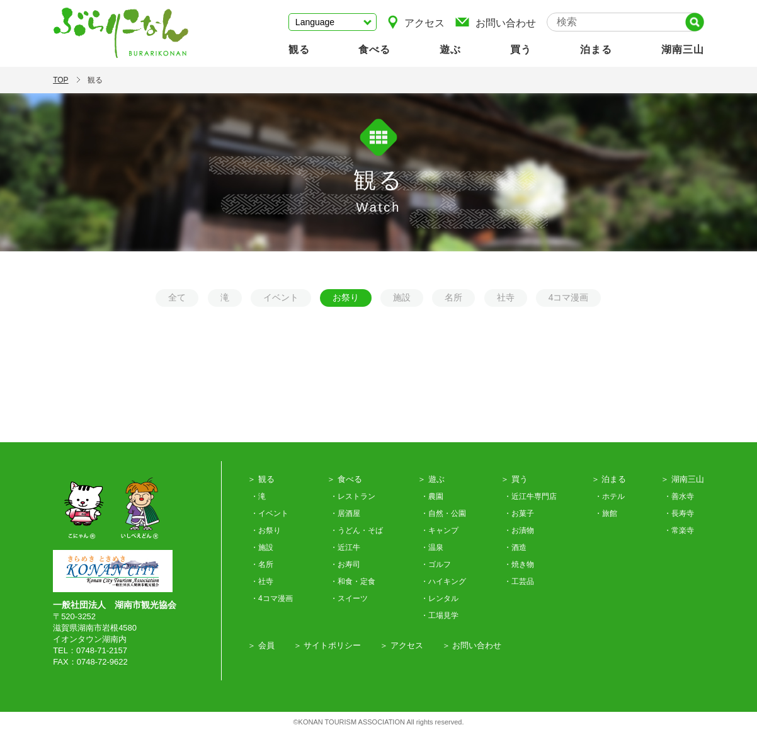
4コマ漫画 (569, 297)
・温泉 (432, 547)
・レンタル (439, 598)
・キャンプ (439, 530)
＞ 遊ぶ (431, 479)
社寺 (506, 297)
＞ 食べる (344, 479)
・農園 (432, 496)
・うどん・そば (356, 530)
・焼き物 (519, 564)
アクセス (416, 21)
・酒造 (515, 547)
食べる (374, 49)
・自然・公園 (443, 513)
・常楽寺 (679, 530)
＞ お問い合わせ (472, 645)
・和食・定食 (352, 581)
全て (177, 297)
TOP (60, 80)
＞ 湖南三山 (682, 479)
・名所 (262, 564)
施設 (402, 297)
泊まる (596, 49)
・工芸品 (519, 581)
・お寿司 (345, 564)
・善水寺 (679, 496)
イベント (281, 297)
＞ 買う (514, 479)
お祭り (346, 297)
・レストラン (352, 496)
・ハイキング (443, 581)
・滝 (258, 496)
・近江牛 (345, 547)
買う (521, 49)
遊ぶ (450, 49)
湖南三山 (682, 49)
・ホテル (610, 496)
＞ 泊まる (609, 479)
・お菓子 (519, 513)
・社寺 (262, 581)
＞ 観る (261, 479)
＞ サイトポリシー (327, 645)
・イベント (269, 513)
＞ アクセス (401, 645)
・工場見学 (439, 615)
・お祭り (266, 530)
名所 (453, 297)
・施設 (262, 547)
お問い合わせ (495, 21)
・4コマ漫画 (272, 598)
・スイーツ (349, 598)
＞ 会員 (261, 645)
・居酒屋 (345, 513)
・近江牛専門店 (530, 496)
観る (299, 49)
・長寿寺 (679, 513)
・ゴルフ (436, 564)
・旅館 (606, 513)
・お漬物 (519, 530)
